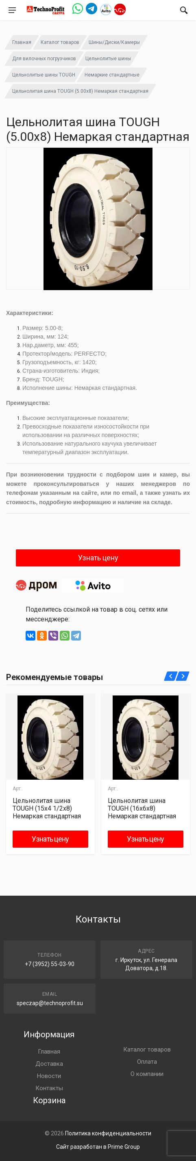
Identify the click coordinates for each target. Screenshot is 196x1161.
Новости (49, 1076)
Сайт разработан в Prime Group (98, 1147)
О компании (147, 1074)
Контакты (49, 1088)
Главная (21, 42)
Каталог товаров (60, 42)
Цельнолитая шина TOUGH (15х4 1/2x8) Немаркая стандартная (47, 808)
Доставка (49, 1063)
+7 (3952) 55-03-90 (49, 964)
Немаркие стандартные (112, 75)
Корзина (49, 1100)
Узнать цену (98, 557)
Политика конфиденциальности (108, 1133)
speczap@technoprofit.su (50, 1003)
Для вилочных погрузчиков (44, 58)
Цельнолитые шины (108, 58)
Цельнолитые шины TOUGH (43, 75)
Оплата (147, 1061)
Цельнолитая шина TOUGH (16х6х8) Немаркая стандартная (142, 808)
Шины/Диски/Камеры (114, 42)
